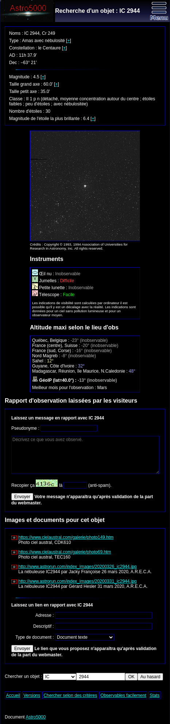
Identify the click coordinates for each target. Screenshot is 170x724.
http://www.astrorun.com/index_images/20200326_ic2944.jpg (77, 566)
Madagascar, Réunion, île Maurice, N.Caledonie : (80, 371)
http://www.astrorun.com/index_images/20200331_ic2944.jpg (77, 581)
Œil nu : (43, 273)
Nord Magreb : (46, 355)
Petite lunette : (50, 287)
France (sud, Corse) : (53, 350)
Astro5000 (36, 717)
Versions (31, 695)
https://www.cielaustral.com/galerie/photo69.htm (64, 552)
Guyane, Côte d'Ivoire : (55, 366)
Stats (154, 695)
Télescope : (47, 294)
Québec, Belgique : (51, 340)
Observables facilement (123, 695)
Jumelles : (46, 280)
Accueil (13, 695)
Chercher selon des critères (70, 695)
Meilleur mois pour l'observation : (64, 387)
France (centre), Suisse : (56, 345)
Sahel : (39, 360)
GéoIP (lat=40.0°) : (55, 380)
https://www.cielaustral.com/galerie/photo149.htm (65, 537)
